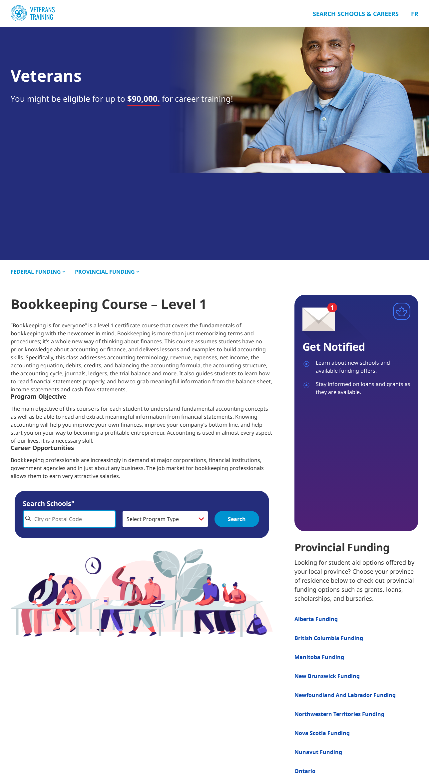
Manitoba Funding (319, 657)
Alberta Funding (316, 619)
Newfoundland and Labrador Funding (345, 695)
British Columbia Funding (328, 638)
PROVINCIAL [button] (107, 271)
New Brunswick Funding (327, 676)
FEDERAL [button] (38, 271)
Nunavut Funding (318, 752)
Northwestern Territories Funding (339, 714)
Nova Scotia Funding (322, 733)
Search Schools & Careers (356, 14)
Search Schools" (48, 503)
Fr (414, 14)
